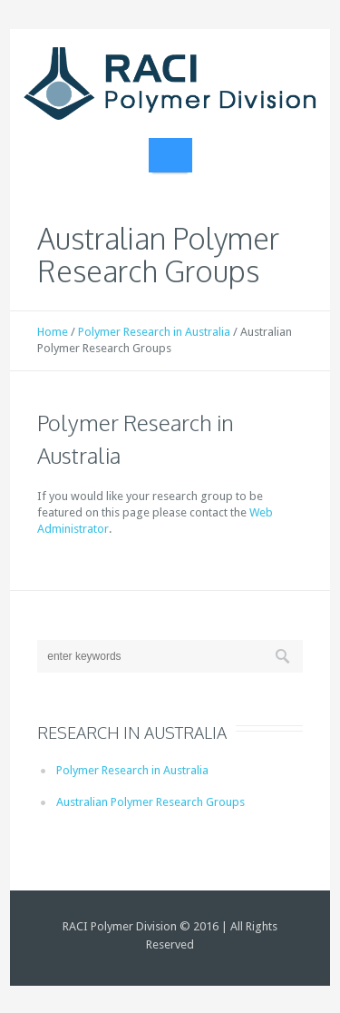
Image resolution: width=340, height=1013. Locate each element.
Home (52, 332)
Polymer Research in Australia (154, 332)
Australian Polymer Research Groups (150, 802)
